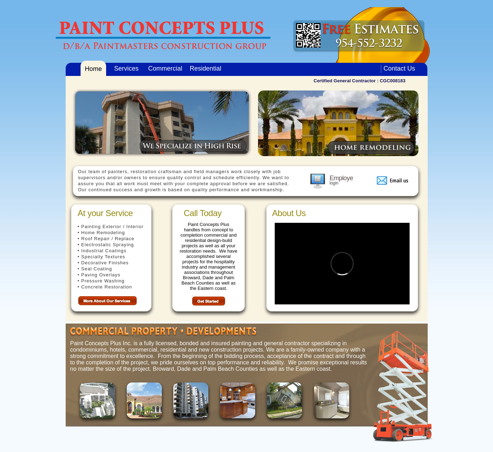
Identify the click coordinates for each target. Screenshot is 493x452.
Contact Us (399, 68)
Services (126, 68)
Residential (205, 68)
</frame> (342, 263)
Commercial (165, 68)
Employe (341, 178)
